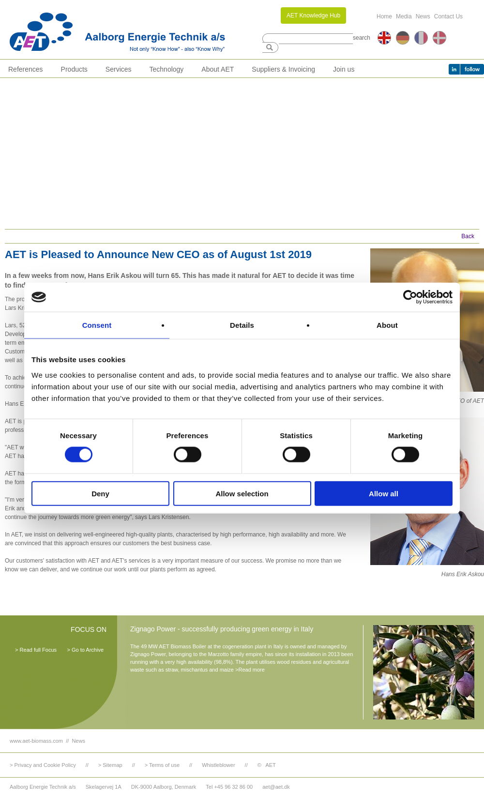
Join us (343, 69)
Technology (167, 69)
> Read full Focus (36, 650)
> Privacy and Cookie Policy (43, 765)
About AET (217, 69)
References (25, 69)
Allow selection (241, 493)
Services (119, 69)
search (361, 37)
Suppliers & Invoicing (283, 69)
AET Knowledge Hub (313, 15)
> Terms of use (162, 765)
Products (74, 69)
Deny (100, 493)
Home (384, 16)
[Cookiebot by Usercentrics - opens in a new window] (410, 297)
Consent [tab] (97, 325)
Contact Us (448, 16)
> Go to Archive (85, 650)
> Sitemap (110, 765)
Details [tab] (242, 325)
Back (467, 236)
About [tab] (387, 325)
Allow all (383, 493)
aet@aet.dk (275, 787)
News (423, 16)
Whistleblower (218, 765)
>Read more (250, 670)
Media (404, 16)
